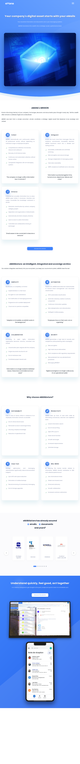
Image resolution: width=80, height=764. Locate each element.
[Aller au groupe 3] (40, 567)
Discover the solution (40, 249)
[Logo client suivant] (73, 553)
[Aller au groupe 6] (46, 567)
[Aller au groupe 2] (37, 567)
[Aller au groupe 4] (42, 567)
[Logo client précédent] (6, 553)
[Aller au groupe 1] (34, 567)
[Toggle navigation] (73, 3)
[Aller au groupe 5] (44, 567)
